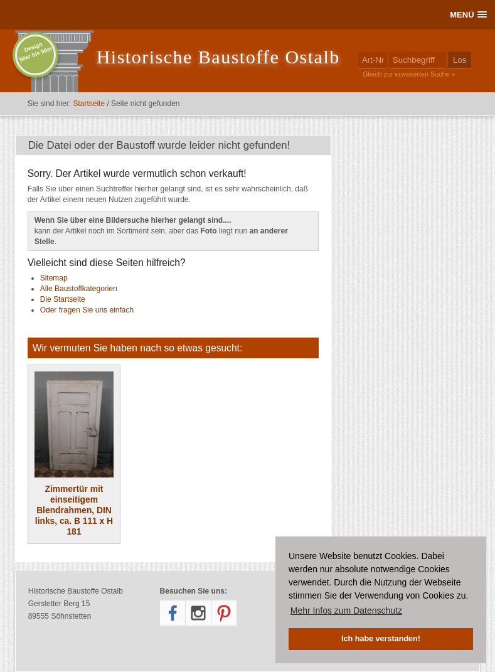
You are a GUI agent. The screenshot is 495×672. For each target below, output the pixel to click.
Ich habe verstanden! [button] (380, 638)
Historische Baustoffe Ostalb (218, 56)
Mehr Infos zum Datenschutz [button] (346, 610)
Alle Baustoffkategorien (78, 288)
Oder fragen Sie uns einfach (87, 310)
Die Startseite (62, 299)
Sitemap (54, 278)
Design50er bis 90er (35, 52)
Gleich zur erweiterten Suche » (409, 74)
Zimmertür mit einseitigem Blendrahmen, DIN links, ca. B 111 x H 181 (74, 453)
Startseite (89, 103)
